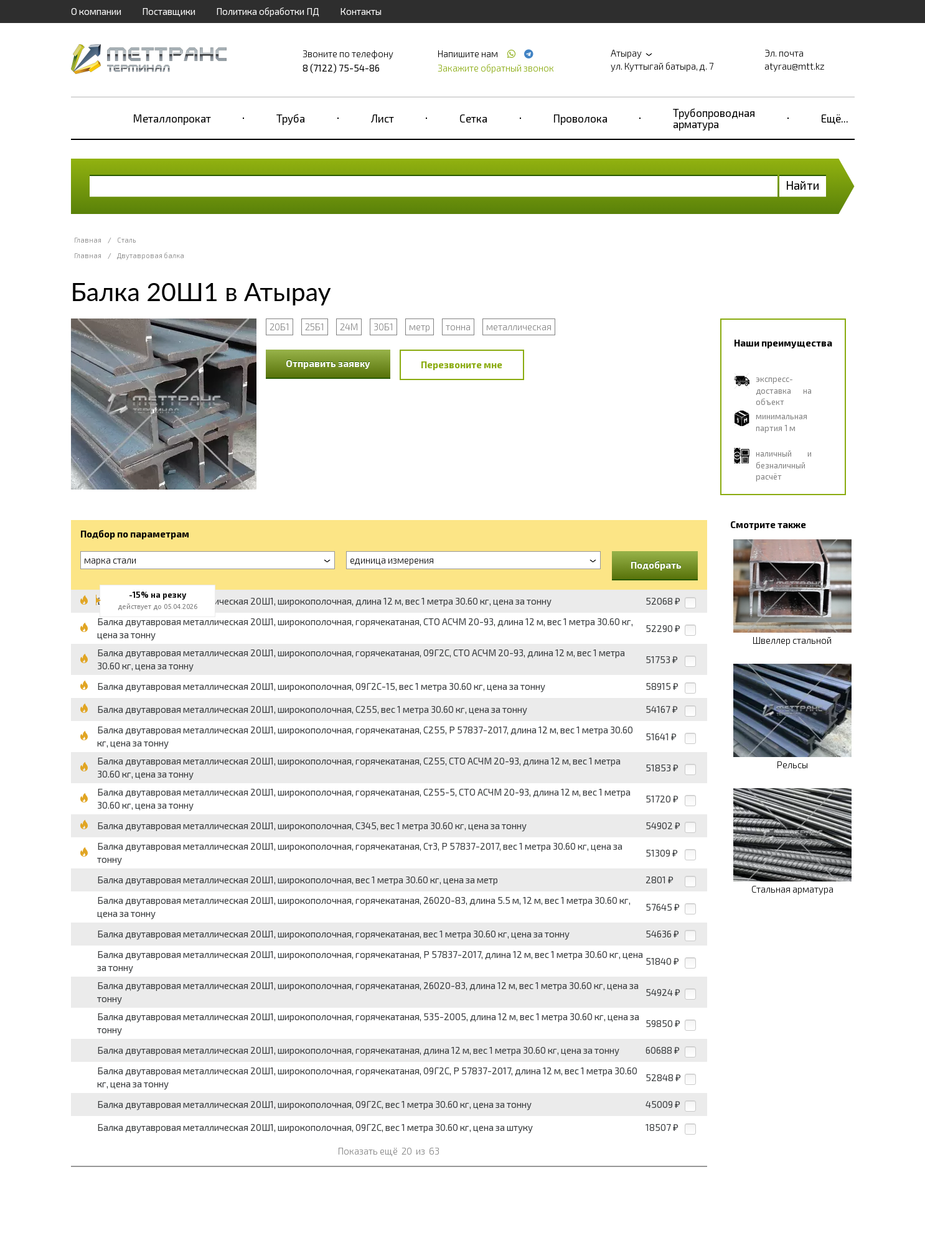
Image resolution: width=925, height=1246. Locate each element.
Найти (803, 185)
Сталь (126, 240)
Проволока (580, 118)
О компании (96, 11)
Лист (382, 118)
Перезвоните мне (461, 364)
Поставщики (168, 11)
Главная (87, 240)
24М (349, 326)
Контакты (361, 11)
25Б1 (314, 326)
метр (419, 326)
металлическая (519, 326)
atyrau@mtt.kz (794, 66)
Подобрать (656, 564)
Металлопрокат (172, 118)
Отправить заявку (328, 363)
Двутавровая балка (150, 255)
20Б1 (279, 326)
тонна (458, 326)
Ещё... (834, 118)
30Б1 (383, 326)
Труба (290, 118)
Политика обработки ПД (267, 11)
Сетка (473, 118)
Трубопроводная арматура (714, 118)
